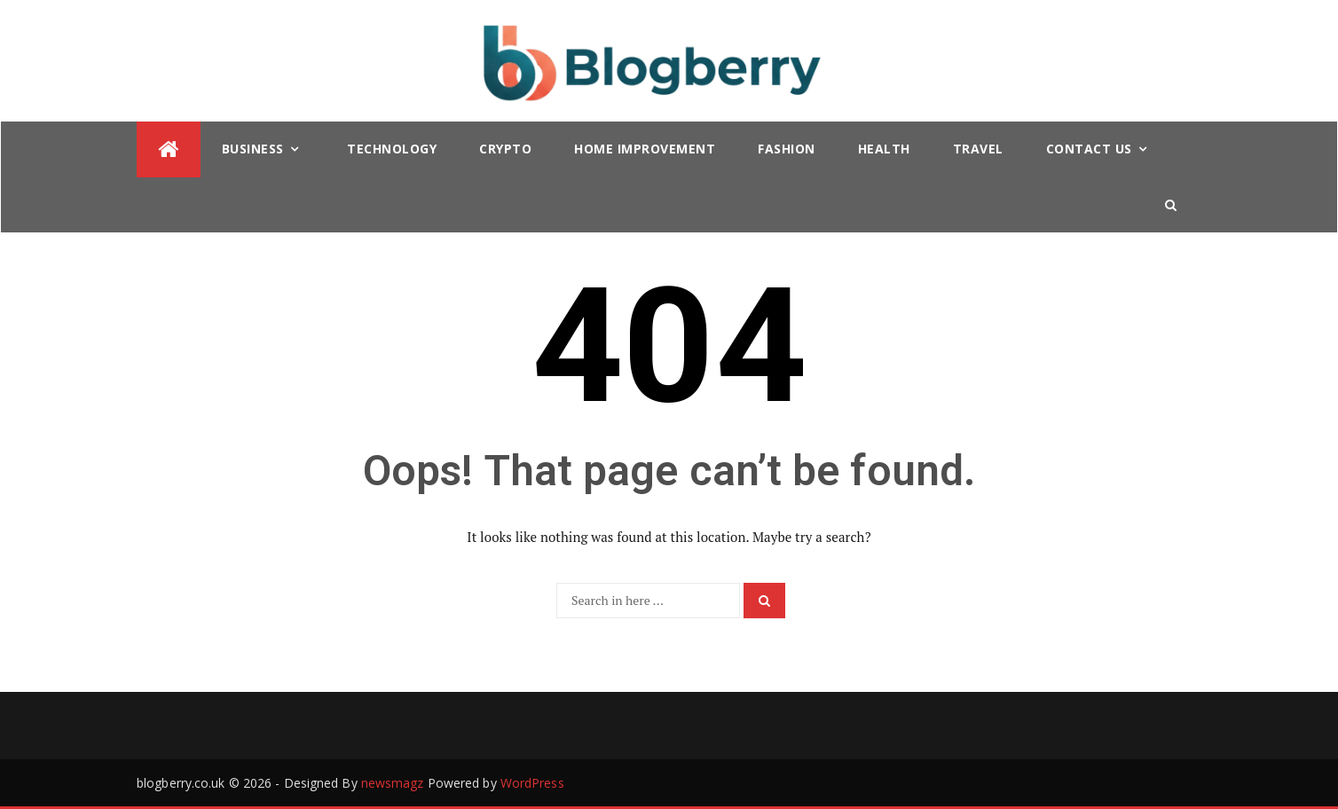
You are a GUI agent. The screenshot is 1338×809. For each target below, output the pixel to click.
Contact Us (1089, 148)
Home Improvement (644, 148)
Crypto (505, 148)
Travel (978, 148)
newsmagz (392, 782)
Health (884, 148)
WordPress (532, 782)
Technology (392, 148)
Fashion (786, 148)
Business (253, 148)
